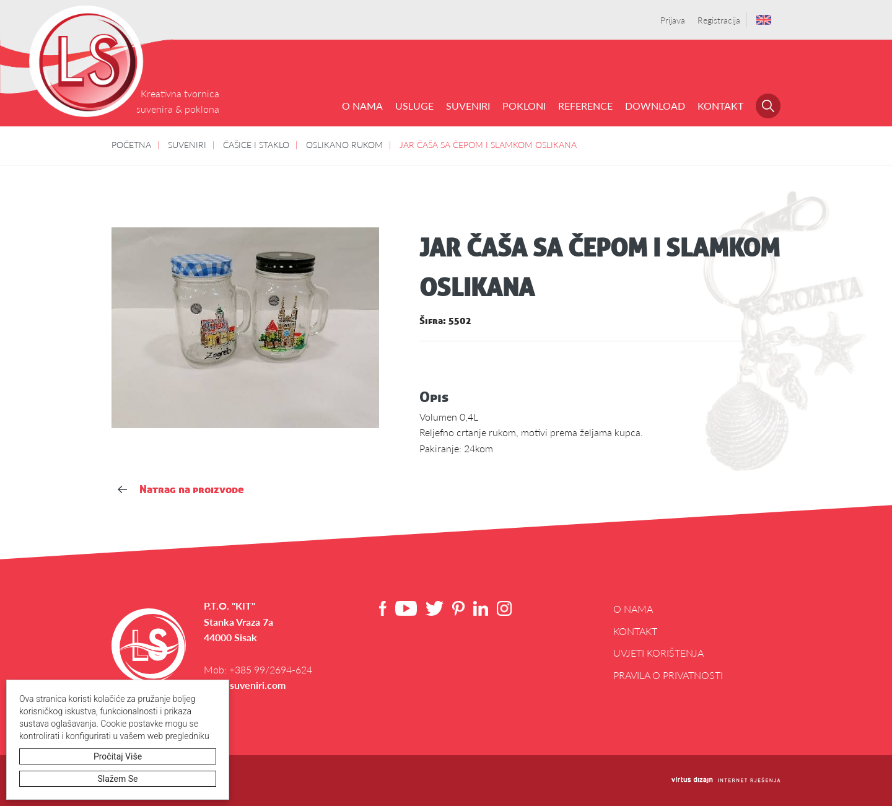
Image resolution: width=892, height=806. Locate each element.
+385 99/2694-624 (270, 669)
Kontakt (720, 106)
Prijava (672, 20)
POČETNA (131, 144)
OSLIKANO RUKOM (344, 144)
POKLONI (524, 106)
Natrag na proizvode (181, 489)
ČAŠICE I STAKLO (256, 144)
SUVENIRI (468, 106)
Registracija (718, 20)
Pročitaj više (118, 756)
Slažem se (118, 779)
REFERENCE (585, 106)
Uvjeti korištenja (658, 653)
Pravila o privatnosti (668, 675)
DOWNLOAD (655, 106)
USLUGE (414, 106)
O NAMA (362, 106)
